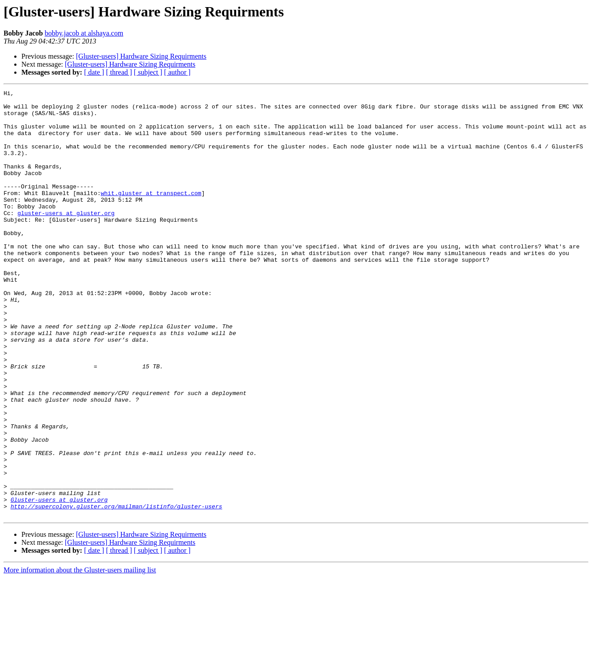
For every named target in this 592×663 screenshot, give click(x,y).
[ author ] (177, 72)
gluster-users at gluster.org (65, 238)
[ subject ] (148, 72)
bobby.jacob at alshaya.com (83, 33)
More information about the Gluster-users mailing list (80, 655)
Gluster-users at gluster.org (59, 582)
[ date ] (94, 72)
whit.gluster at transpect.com (151, 214)
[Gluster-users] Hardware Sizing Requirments (141, 56)
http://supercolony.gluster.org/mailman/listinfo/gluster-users (116, 590)
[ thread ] (119, 72)
